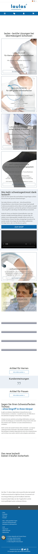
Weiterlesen (19, 308)
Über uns (4, 516)
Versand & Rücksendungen (8, 522)
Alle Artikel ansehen (19, 372)
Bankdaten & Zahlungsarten (9, 524)
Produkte (4, 514)
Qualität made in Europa (19, 346)
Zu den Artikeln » (19, 71)
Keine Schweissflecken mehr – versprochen (19, 319)
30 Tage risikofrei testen (19, 328)
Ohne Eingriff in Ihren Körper (19, 337)
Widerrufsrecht (5, 530)
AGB (3, 527)
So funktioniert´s (19, 278)
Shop (3, 512)
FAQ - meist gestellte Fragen (9, 521)
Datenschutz (5, 532)
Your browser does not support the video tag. (19, 239)
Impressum (4, 529)
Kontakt (4, 518)
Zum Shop (19, 227)
